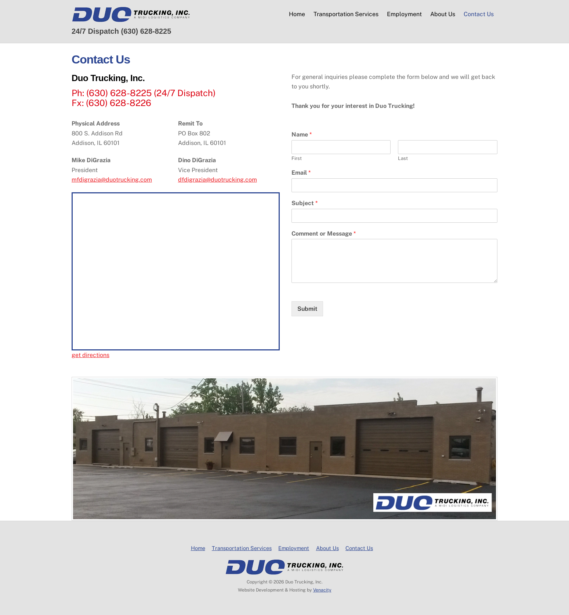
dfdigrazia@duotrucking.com (217, 179)
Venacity (322, 590)
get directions (90, 355)
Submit (307, 308)
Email (301, 172)
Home (297, 14)
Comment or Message (323, 233)
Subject (304, 203)
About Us (442, 14)
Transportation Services (346, 14)
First (296, 158)
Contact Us (479, 14)
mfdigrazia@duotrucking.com (112, 179)
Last (403, 158)
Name (301, 134)
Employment (404, 14)
